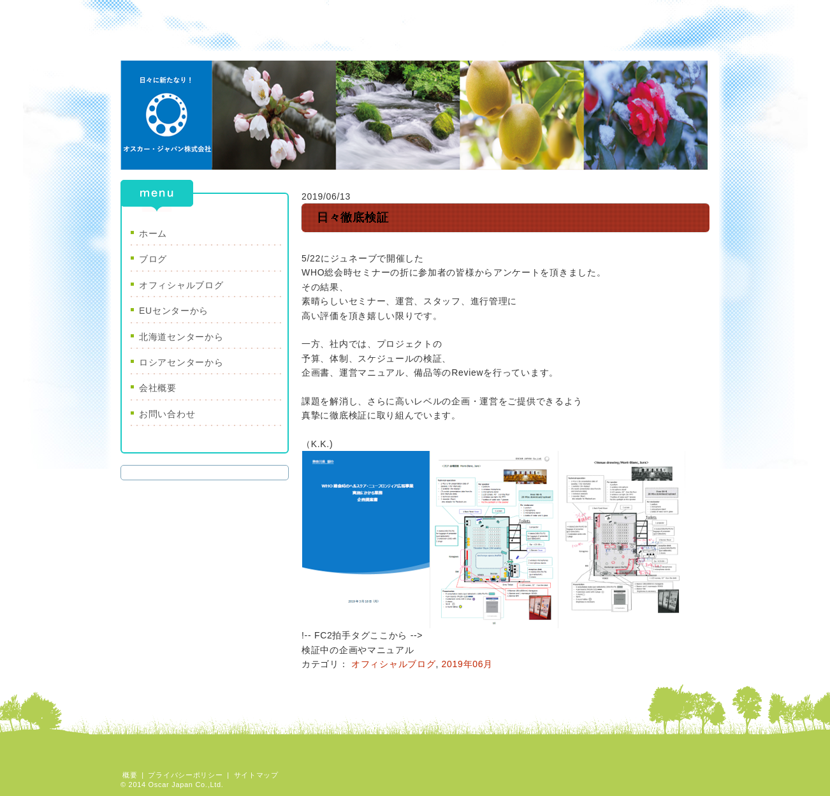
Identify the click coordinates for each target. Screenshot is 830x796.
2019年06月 (467, 664)
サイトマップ (256, 775)
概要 (129, 775)
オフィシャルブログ (393, 664)
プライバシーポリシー (185, 775)
